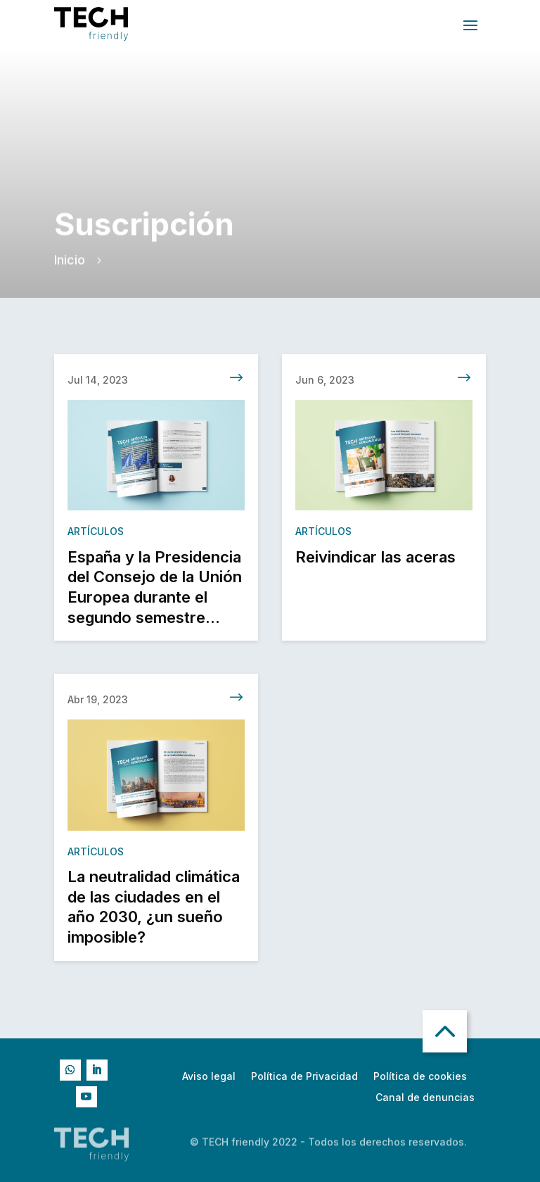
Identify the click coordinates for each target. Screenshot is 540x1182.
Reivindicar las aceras (375, 564)
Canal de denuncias (425, 1098)
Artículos (96, 538)
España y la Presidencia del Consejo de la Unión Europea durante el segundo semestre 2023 (155, 604)
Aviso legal (209, 1076)
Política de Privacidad (304, 1076)
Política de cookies (420, 1076)
